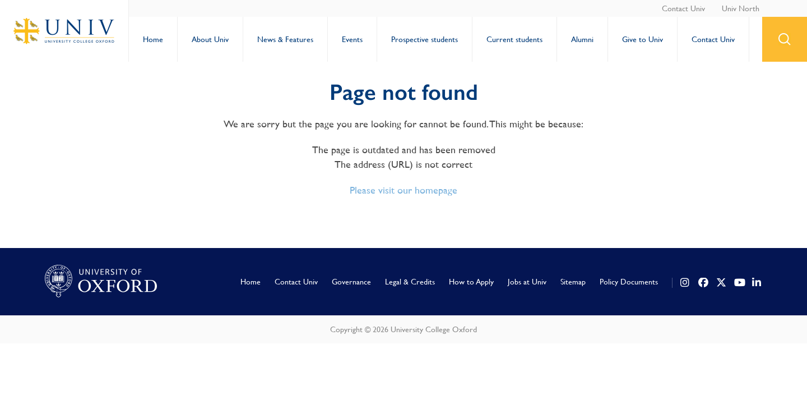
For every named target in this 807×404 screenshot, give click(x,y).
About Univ (210, 39)
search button (784, 39)
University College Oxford (64, 31)
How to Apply (471, 281)
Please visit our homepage (403, 190)
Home (153, 39)
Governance (351, 281)
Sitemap (573, 281)
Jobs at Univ (527, 281)
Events (352, 39)
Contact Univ (683, 8)
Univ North (740, 8)
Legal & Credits (410, 281)
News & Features (285, 39)
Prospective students (424, 39)
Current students (514, 39)
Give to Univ (642, 39)
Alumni (582, 39)
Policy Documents (629, 281)
